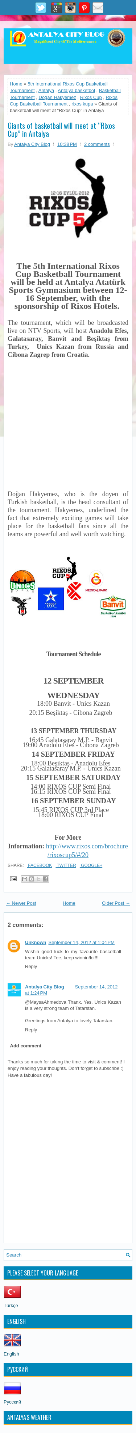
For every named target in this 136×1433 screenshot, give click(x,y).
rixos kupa (82, 104)
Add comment (26, 1045)
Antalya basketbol (76, 90)
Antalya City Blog (44, 987)
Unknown (35, 942)
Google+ (91, 865)
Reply (31, 966)
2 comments (97, 144)
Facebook (39, 865)
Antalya (46, 90)
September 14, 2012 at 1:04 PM (82, 942)
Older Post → (116, 903)
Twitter (65, 865)
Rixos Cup (91, 97)
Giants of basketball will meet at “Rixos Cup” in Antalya (61, 130)
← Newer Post (21, 903)
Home (16, 84)
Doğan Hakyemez (57, 97)
